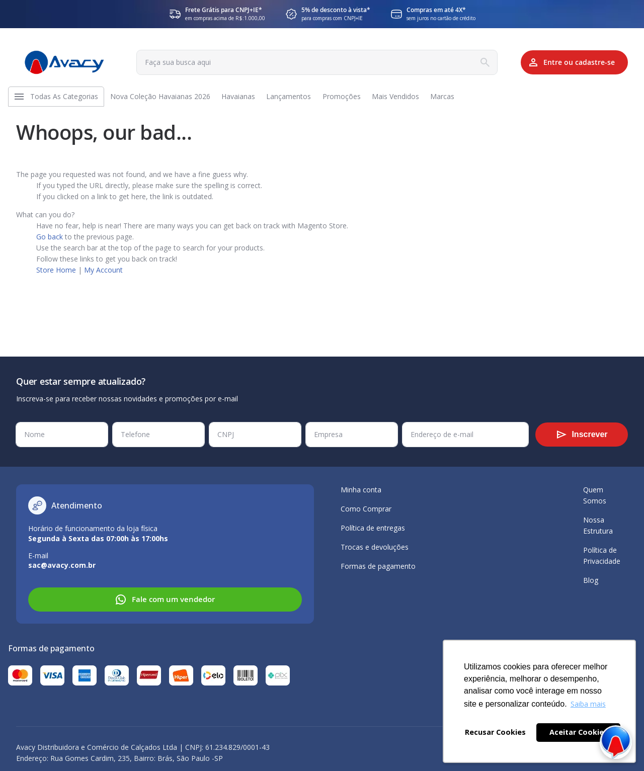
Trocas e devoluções (375, 547)
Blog (590, 580)
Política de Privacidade (601, 555)
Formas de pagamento (378, 566)
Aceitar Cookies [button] (578, 732)
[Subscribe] (581, 434)
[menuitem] (67, 99)
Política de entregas (373, 528)
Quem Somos (594, 495)
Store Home (56, 275)
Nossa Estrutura (598, 525)
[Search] (472, 62)
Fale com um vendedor (165, 599)
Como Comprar (366, 508)
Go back (49, 241)
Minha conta (361, 489)
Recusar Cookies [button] (495, 732)
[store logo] (64, 62)
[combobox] (309, 62)
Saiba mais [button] (588, 704)
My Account (103, 275)
